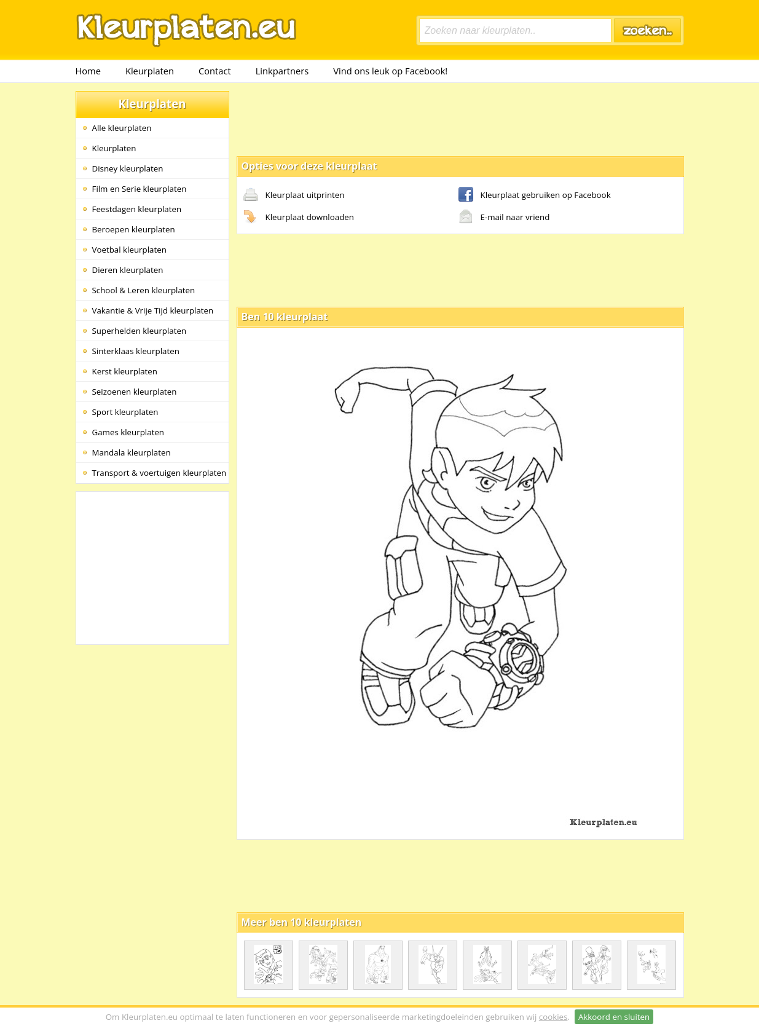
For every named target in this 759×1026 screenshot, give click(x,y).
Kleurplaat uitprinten (294, 195)
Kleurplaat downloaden (298, 217)
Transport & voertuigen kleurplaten (159, 472)
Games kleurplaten (128, 432)
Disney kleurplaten (127, 168)
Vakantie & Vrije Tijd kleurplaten (153, 310)
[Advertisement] (460, 118)
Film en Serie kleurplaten (139, 188)
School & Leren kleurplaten (143, 290)
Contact (215, 71)
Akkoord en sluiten (614, 1016)
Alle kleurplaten (122, 127)
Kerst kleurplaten (124, 371)
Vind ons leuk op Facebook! (390, 71)
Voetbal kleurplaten (129, 249)
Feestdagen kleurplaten (137, 209)
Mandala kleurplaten (131, 452)
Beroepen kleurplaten (133, 229)
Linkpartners (282, 71)
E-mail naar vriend (504, 217)
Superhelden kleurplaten (139, 330)
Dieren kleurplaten (127, 269)
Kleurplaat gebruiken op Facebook (534, 195)
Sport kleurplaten (125, 411)
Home (88, 71)
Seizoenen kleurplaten (134, 391)
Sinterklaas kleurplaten (135, 351)
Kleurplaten (149, 71)
